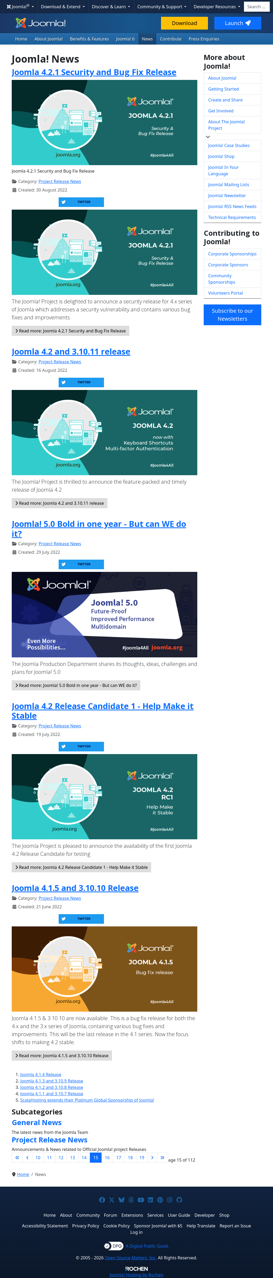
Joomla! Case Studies (229, 145)
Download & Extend (61, 7)
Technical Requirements (232, 217)
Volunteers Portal (225, 293)
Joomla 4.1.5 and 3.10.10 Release (75, 887)
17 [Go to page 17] (118, 1158)
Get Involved (221, 111)
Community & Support (160, 7)
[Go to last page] (162, 1158)
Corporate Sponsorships (232, 254)
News (147, 39)
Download (184, 23)
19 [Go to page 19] (141, 1158)
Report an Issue (235, 1226)
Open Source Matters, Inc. (131, 1258)
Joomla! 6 (125, 39)
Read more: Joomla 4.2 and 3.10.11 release (59, 503)
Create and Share (225, 100)
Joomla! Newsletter (227, 195)
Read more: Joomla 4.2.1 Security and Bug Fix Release (70, 331)
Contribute (171, 39)
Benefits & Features (89, 39)
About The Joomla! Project (226, 125)
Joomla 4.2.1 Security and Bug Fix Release (94, 72)
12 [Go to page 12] (61, 1158)
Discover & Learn (109, 7)
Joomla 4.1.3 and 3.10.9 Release (51, 1081)
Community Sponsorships (221, 279)
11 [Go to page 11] (49, 1158)
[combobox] (257, 7)
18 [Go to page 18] (130, 1158)
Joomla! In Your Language (223, 170)
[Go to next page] (152, 1158)
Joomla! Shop (221, 156)
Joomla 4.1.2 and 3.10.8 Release (51, 1087)
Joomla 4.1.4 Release (40, 1074)
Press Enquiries (204, 39)
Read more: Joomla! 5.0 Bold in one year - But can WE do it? (76, 685)
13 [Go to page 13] (72, 1158)
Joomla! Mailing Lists (228, 185)
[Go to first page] (17, 1158)
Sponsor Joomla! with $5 (158, 1226)
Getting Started (223, 89)
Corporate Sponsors (228, 265)
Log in (136, 1232)
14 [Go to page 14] (84, 1158)
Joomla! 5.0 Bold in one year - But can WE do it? (99, 528)
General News (37, 1122)
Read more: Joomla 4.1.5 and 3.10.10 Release (62, 1056)
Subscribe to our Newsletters (232, 314)
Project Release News (60, 181)
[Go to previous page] (27, 1158)
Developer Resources (215, 7)
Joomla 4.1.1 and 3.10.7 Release (51, 1094)
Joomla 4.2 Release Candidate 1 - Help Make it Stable (103, 710)
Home (21, 39)
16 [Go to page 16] (107, 1158)
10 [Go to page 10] (37, 1158)
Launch (238, 23)
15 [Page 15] (95, 1158)
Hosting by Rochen (136, 1275)
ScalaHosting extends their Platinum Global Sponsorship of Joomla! (87, 1100)
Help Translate (201, 1226)
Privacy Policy (85, 1226)
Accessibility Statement (45, 1226)
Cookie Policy (116, 1226)
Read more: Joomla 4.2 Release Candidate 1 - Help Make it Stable (81, 867)
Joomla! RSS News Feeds (232, 206)
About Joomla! (49, 39)
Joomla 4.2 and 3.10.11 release (71, 351)
